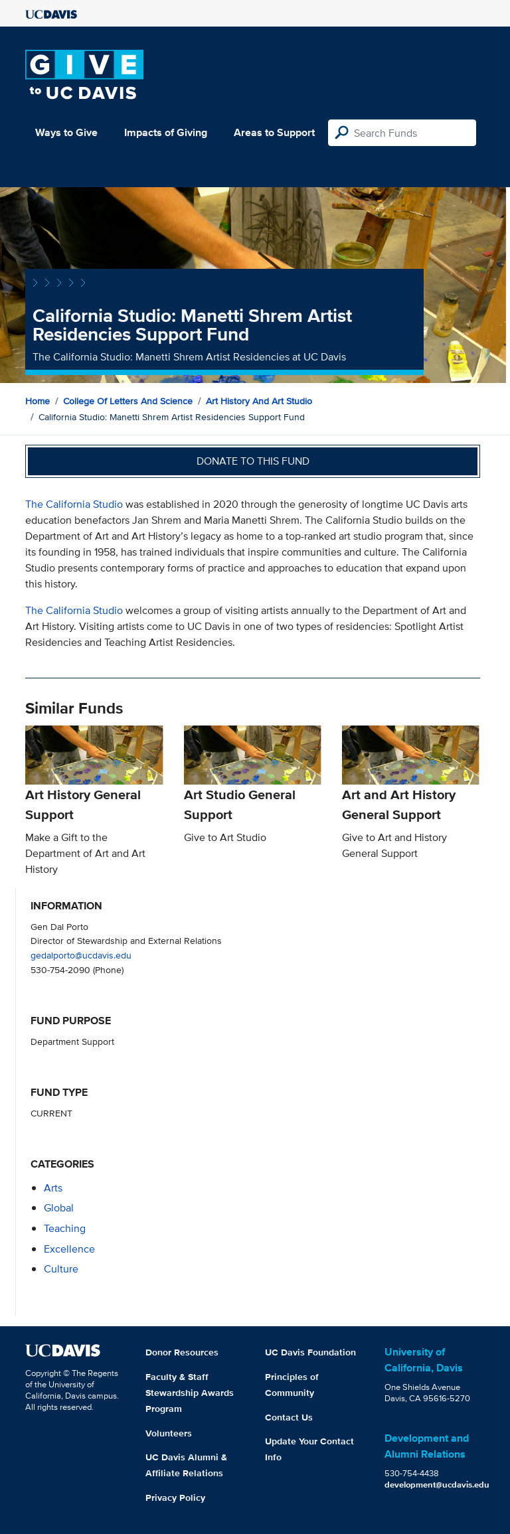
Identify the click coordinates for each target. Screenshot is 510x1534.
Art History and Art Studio (259, 401)
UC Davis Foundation (310, 1352)
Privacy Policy (175, 1497)
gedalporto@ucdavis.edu (81, 955)
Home (37, 401)
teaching (65, 1228)
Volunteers (168, 1433)
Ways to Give (66, 132)
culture (61, 1268)
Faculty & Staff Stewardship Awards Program (189, 1392)
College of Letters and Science (128, 401)
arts (53, 1187)
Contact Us (289, 1417)
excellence (69, 1249)
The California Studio (74, 504)
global (59, 1207)
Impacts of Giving (165, 132)
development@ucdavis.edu (436, 1484)
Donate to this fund (253, 461)
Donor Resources (181, 1352)
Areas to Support (274, 132)
